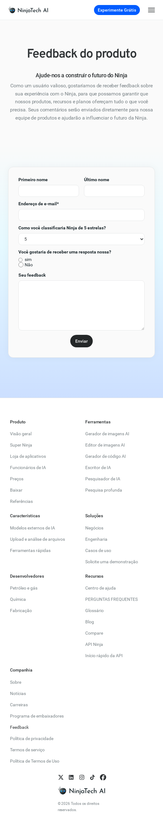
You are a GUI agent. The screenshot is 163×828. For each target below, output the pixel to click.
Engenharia (96, 539)
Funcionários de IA (28, 467)
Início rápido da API (104, 655)
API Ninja (94, 644)
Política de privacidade (31, 738)
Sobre (15, 682)
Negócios (94, 527)
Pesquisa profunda (103, 490)
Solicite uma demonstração (111, 561)
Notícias (18, 693)
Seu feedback (32, 275)
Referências (21, 501)
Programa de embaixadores (37, 715)
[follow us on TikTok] (92, 777)
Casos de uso (98, 550)
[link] (26, 10)
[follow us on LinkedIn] (71, 777)
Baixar (16, 490)
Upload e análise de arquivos (37, 539)
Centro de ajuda (100, 587)
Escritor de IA (98, 467)
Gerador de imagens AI (107, 433)
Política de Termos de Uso (34, 761)
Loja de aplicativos (28, 456)
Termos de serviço (27, 749)
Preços (16, 478)
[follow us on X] (60, 777)
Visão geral (21, 433)
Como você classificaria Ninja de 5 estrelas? (62, 227)
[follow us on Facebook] (103, 777)
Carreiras (19, 704)
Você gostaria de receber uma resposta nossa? (64, 251)
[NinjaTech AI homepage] (81, 790)
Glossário (94, 610)
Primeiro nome (33, 179)
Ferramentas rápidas (30, 550)
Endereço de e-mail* (38, 203)
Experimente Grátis (117, 10)
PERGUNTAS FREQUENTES (111, 599)
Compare (94, 633)
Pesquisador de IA (102, 478)
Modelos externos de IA (32, 527)
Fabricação (21, 610)
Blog (89, 621)
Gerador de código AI (105, 456)
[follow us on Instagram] (81, 777)
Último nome (96, 179)
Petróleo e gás (23, 587)
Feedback (19, 727)
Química (18, 599)
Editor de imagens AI (105, 444)
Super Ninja (21, 444)
